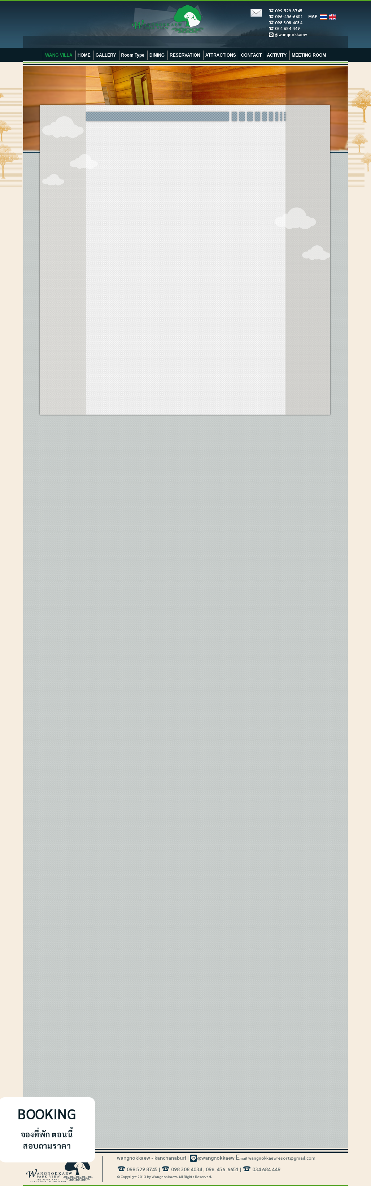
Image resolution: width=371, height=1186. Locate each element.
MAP (312, 16)
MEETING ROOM (309, 55)
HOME (84, 55)
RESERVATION (185, 55)
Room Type (132, 55)
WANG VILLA (58, 55)
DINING (157, 55)
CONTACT (251, 55)
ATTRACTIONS (220, 55)
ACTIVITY (277, 55)
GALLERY (106, 55)
